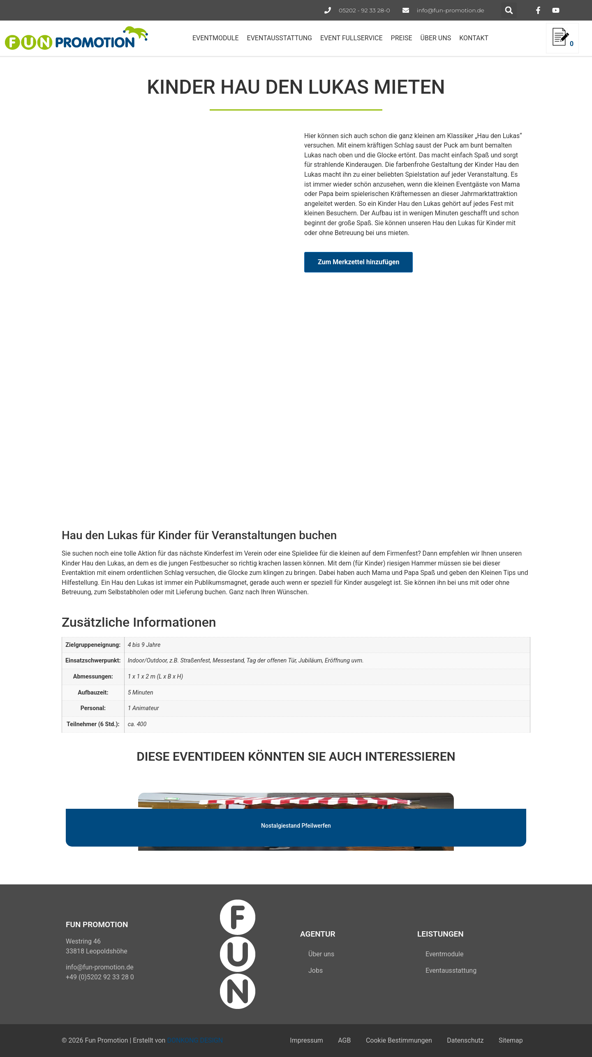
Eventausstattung (451, 970)
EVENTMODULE (215, 38)
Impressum (300, 1040)
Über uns (321, 954)
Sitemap (510, 1040)
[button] (509, 10)
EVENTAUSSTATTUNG (279, 38)
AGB (339, 1040)
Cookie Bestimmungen (395, 1040)
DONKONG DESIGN (195, 1040)
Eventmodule (444, 954)
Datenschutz (463, 1040)
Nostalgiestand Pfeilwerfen (296, 825)
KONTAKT (473, 38)
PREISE (401, 38)
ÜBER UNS (436, 38)
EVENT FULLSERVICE (351, 38)
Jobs (315, 970)
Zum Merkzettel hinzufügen (358, 262)
